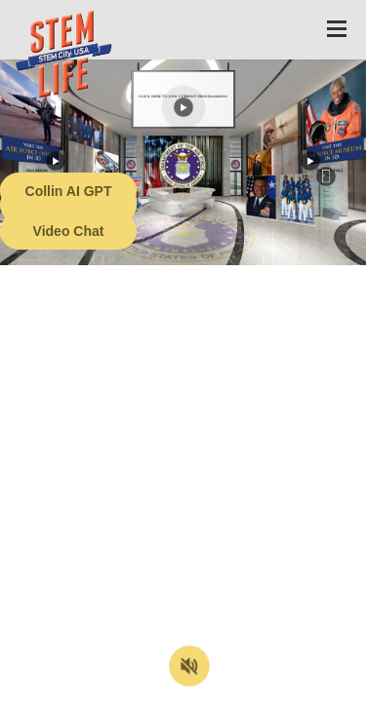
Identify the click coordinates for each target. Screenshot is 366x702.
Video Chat (68, 231)
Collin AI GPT (68, 191)
